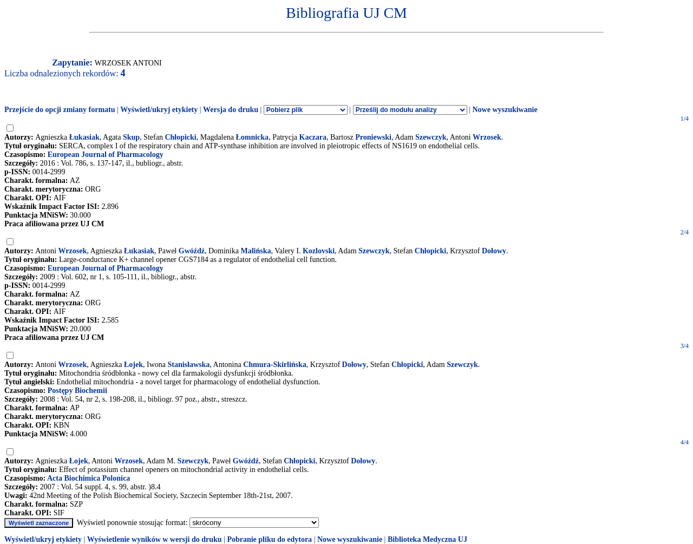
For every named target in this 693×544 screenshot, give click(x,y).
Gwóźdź (192, 251)
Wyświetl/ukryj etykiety (159, 110)
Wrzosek (487, 137)
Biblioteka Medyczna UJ (427, 539)
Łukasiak (84, 137)
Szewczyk (431, 137)
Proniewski (373, 137)
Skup (131, 137)
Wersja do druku (230, 110)
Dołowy (494, 251)
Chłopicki (180, 137)
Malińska (255, 251)
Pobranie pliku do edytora (269, 539)
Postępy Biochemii (77, 390)
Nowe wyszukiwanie (504, 110)
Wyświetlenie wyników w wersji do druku (154, 539)
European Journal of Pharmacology (106, 154)
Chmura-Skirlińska (274, 365)
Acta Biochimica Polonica (88, 478)
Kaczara (313, 137)
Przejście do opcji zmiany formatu (59, 110)
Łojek (133, 365)
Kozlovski (319, 251)
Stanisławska (189, 365)
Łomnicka (252, 137)
